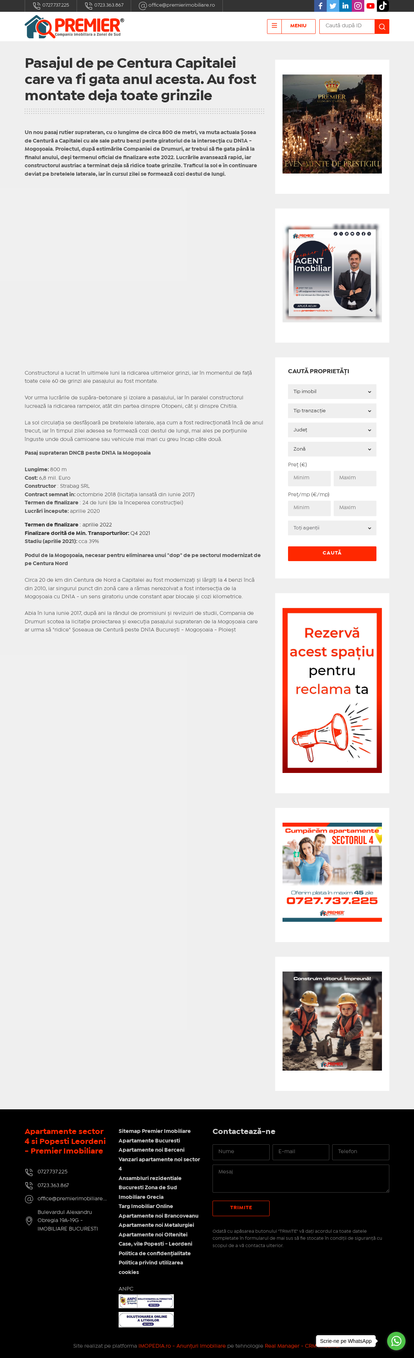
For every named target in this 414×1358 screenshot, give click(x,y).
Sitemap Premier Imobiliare (155, 1131)
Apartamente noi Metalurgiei (156, 1225)
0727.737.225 (50, 5)
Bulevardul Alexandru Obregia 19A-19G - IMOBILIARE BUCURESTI (68, 1220)
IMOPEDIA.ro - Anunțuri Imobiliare (182, 1346)
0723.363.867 (103, 5)
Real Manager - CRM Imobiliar (302, 1346)
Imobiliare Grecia (141, 1197)
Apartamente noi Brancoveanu (159, 1216)
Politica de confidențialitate (155, 1254)
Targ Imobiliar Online (146, 1206)
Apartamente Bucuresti (149, 1141)
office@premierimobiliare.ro (176, 5)
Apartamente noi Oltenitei (153, 1235)
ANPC (126, 1289)
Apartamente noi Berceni (152, 1150)
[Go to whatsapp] (396, 1341)
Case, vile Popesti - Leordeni (155, 1244)
